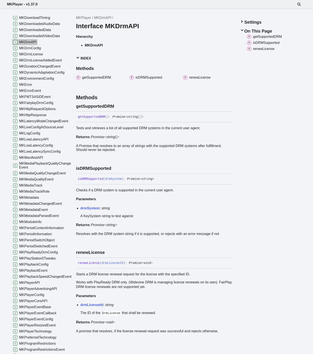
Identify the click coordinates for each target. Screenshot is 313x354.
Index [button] (83, 58)
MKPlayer (83, 18)
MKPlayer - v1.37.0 (22, 4)
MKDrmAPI (102, 18)
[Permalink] (118, 106)
